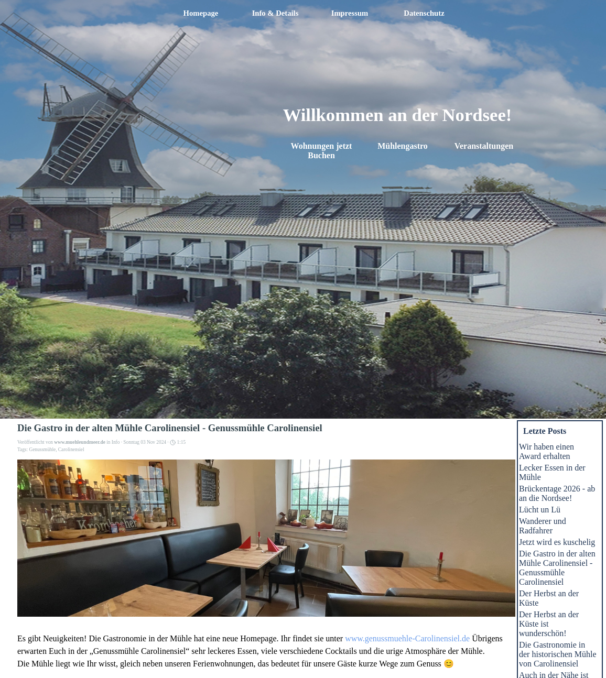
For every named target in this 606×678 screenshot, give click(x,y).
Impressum (350, 13)
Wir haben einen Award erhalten (546, 451)
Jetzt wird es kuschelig (557, 542)
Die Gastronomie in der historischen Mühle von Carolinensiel (558, 654)
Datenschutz (424, 13)
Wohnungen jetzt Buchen (322, 150)
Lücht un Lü (539, 509)
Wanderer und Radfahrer (542, 526)
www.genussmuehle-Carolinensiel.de (407, 638)
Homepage (201, 13)
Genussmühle (42, 449)
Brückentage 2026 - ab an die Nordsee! (557, 493)
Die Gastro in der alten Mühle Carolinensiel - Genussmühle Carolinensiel (557, 567)
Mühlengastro (402, 145)
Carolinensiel (71, 449)
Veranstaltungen (484, 145)
